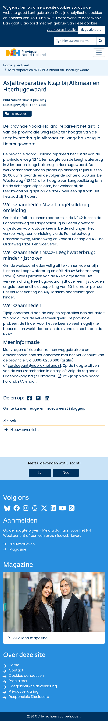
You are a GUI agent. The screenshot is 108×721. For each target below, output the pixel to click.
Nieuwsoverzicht (24, 429)
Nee (66, 473)
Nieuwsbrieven (19, 544)
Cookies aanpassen (26, 675)
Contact (16, 670)
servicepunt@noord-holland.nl (34, 365)
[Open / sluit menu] (99, 52)
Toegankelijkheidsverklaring (33, 686)
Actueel (23, 65)
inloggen (76, 408)
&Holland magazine (26, 637)
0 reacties (16, 113)
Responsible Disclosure (29, 696)
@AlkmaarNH (48, 376)
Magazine (14, 549)
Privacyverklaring (23, 691)
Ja (40, 473)
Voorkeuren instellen (62, 29)
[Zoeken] (75, 41)
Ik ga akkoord (91, 29)
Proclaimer (18, 680)
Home (7, 65)
